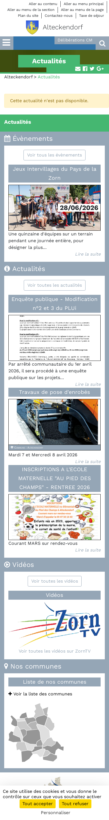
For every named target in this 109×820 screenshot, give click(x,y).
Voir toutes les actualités (54, 285)
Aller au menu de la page (82, 10)
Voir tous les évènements (54, 155)
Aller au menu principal (84, 4)
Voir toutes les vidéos (54, 581)
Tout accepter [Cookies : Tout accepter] (37, 803)
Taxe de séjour (91, 15)
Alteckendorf (18, 77)
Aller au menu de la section (30, 10)
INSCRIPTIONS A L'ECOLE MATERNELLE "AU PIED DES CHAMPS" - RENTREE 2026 (54, 478)
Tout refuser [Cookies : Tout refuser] (75, 803)
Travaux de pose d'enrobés (54, 392)
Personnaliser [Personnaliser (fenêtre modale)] (55, 812)
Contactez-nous (59, 15)
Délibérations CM (75, 40)
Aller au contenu (43, 4)
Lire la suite (88, 254)
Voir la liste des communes (40, 694)
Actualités (17, 122)
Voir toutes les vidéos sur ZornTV (55, 651)
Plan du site (28, 15)
